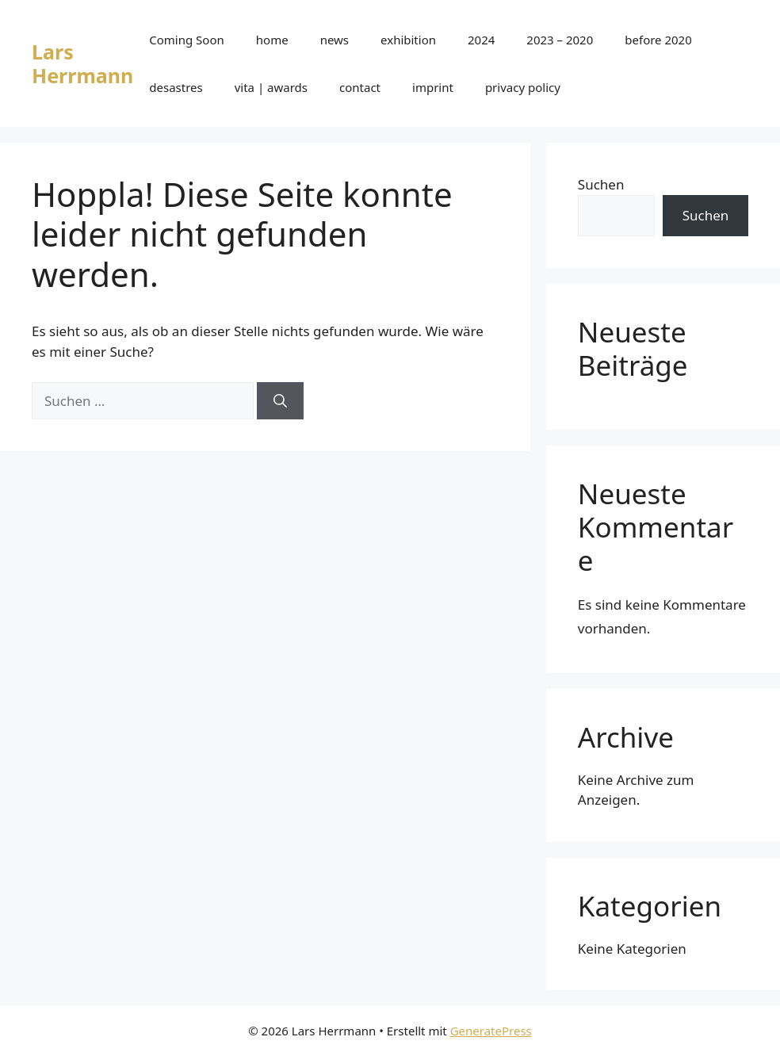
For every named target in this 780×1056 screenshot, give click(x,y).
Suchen (601, 184)
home (272, 40)
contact (359, 87)
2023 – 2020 (559, 40)
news (334, 40)
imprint (432, 87)
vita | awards (271, 87)
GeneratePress (491, 1031)
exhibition (408, 40)
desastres (175, 87)
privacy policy (522, 87)
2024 (481, 40)
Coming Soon (186, 40)
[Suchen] (280, 401)
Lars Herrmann (82, 63)
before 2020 (658, 40)
